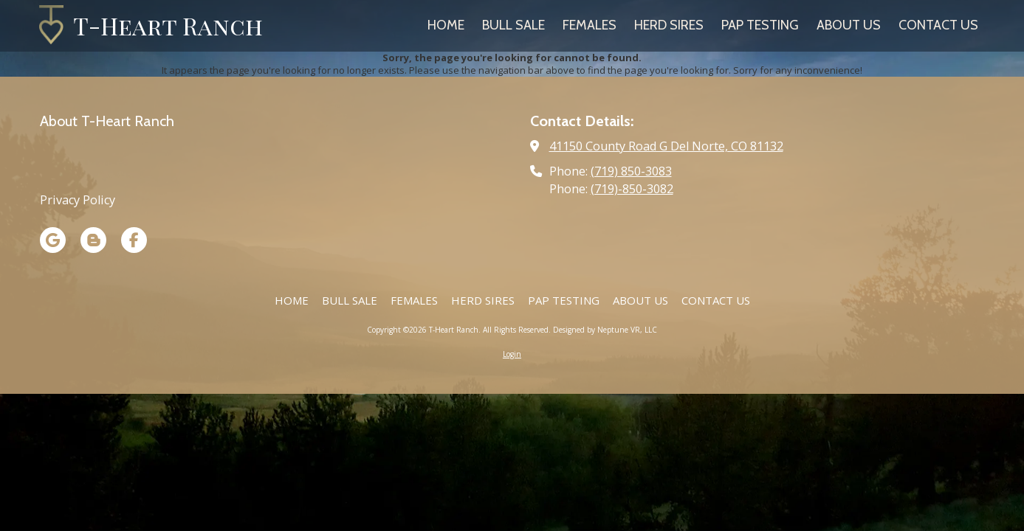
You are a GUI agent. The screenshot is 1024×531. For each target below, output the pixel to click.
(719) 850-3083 (631, 171)
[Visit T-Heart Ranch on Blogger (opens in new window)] (93, 240)
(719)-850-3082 (632, 189)
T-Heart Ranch (168, 25)
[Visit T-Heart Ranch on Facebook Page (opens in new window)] (134, 240)
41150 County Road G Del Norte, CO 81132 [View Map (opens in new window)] (666, 146)
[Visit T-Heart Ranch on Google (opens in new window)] (53, 240)
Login (512, 354)
